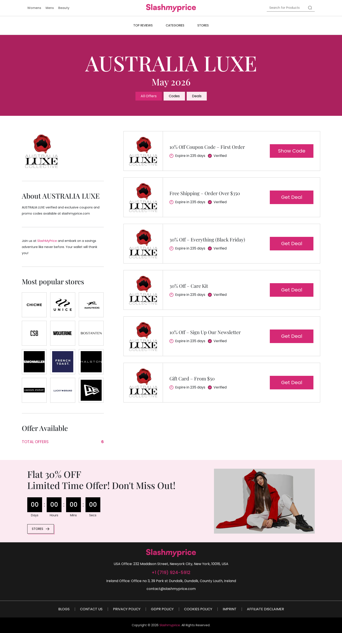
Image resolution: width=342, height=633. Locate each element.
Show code (291, 150)
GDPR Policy (162, 609)
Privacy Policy (126, 609)
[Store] (34, 304)
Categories (175, 25)
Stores (203, 25)
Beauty (63, 8)
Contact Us (91, 609)
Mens (50, 8)
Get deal (291, 197)
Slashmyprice (169, 625)
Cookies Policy (198, 609)
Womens (34, 8)
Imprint (229, 609)
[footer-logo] (171, 553)
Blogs (64, 609)
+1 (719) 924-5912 (171, 572)
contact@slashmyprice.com (171, 588)
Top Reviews (143, 25)
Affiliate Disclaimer (265, 609)
